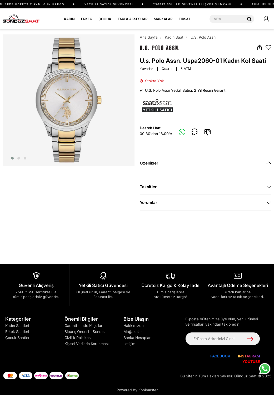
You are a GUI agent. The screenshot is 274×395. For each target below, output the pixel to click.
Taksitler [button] (148, 186)
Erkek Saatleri (17, 331)
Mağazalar (132, 331)
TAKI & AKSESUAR (132, 19)
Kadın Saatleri (17, 325)
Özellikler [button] (149, 163)
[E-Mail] (207, 132)
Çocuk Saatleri (17, 337)
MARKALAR (163, 19)
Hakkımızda (133, 325)
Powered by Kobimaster (137, 390)
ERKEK (86, 19)
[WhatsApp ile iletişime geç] (264, 368)
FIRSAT (184, 19)
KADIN (69, 19)
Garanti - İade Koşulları (83, 325)
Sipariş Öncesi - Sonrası (84, 331)
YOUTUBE (251, 361)
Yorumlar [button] (148, 202)
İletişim (129, 343)
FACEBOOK (220, 356)
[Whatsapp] (182, 132)
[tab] (206, 163)
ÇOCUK (104, 19)
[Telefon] (194, 132)
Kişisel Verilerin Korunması (86, 343)
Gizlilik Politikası (77, 337)
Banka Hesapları (137, 337)
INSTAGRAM (249, 356)
